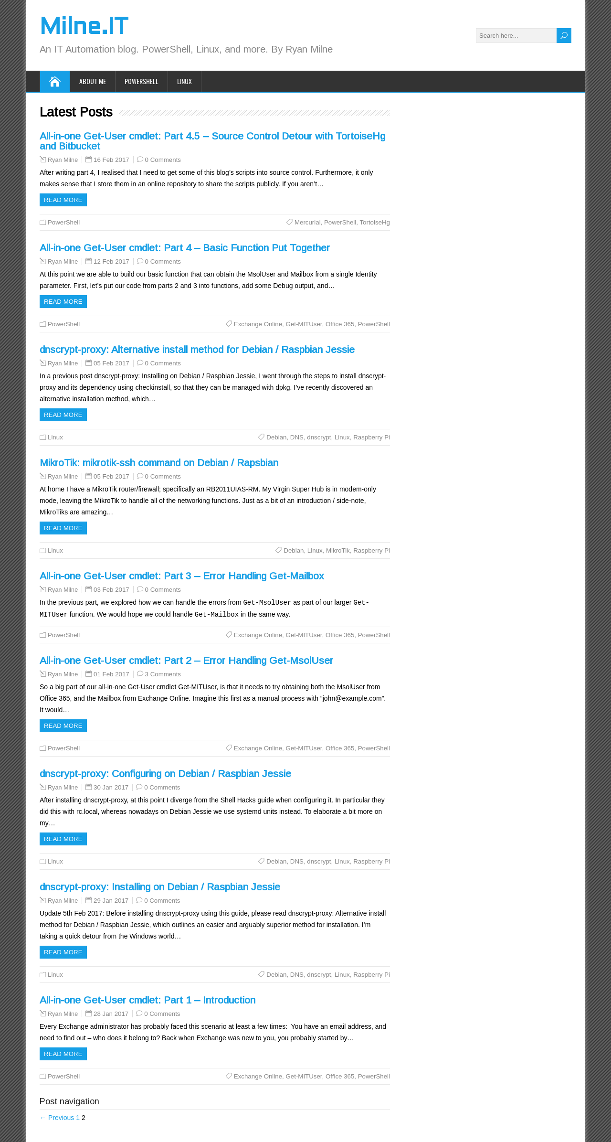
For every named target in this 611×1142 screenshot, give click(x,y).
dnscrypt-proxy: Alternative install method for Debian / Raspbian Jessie (197, 349)
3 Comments (163, 673)
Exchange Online (258, 324)
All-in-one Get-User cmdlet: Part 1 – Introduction (147, 998)
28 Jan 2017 (111, 1012)
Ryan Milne (63, 160)
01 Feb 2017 (111, 673)
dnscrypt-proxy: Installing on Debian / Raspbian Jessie (160, 885)
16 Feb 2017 (111, 159)
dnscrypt (319, 437)
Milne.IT (84, 28)
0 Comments (163, 159)
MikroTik (338, 550)
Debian (276, 437)
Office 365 (340, 324)
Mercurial (308, 222)
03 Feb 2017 (111, 589)
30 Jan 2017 (111, 786)
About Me (92, 81)
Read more (63, 199)
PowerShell (141, 81)
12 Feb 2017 (111, 261)
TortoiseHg (374, 222)
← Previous (57, 1117)
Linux (184, 81)
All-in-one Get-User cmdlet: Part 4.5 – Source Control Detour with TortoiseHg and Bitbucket (212, 140)
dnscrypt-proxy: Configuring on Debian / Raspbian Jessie (165, 772)
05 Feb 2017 (111, 363)
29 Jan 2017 (111, 899)
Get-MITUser (303, 324)
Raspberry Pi (371, 437)
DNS (297, 437)
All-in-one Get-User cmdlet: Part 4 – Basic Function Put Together (185, 247)
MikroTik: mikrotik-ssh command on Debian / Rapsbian (159, 462)
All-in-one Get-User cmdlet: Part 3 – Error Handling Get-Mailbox (182, 575)
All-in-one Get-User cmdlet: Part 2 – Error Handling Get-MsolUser (186, 659)
